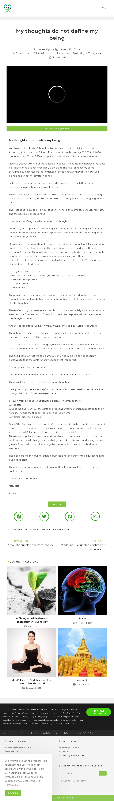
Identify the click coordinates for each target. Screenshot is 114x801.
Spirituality (79, 53)
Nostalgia (82, 680)
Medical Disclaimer (99, 712)
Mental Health (44, 53)
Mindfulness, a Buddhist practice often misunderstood (32, 682)
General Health (24, 53)
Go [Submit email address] (102, 773)
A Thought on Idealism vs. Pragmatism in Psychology (32, 620)
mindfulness (35, 530)
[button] (57, 504)
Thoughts (93, 53)
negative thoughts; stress (55, 530)
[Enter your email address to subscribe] (84, 773)
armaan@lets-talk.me (71, 755)
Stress (82, 618)
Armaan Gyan (44, 49)
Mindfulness (62, 53)
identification (21, 530)
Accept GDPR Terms (72, 780)
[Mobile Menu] (106, 8)
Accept (13, 793)
